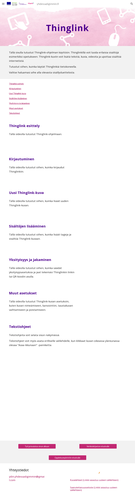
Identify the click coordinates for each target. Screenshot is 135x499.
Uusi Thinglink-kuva (17, 93)
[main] (67, 27)
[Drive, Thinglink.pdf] (67, 393)
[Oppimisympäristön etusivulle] (67, 458)
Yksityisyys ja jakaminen (19, 103)
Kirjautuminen (15, 88)
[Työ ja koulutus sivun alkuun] (37, 446)
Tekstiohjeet (14, 113)
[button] (3, 3)
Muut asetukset (16, 108)
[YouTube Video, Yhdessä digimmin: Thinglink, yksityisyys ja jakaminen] (103, 268)
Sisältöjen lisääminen (18, 98)
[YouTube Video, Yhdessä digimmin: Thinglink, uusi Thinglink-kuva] (103, 201)
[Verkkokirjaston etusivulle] (98, 446)
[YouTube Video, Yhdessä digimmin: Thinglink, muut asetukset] (103, 302)
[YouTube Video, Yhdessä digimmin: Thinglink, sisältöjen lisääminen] (103, 235)
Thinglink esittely (16, 84)
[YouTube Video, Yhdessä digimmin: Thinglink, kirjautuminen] (103, 168)
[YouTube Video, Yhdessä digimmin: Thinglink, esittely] (103, 135)
